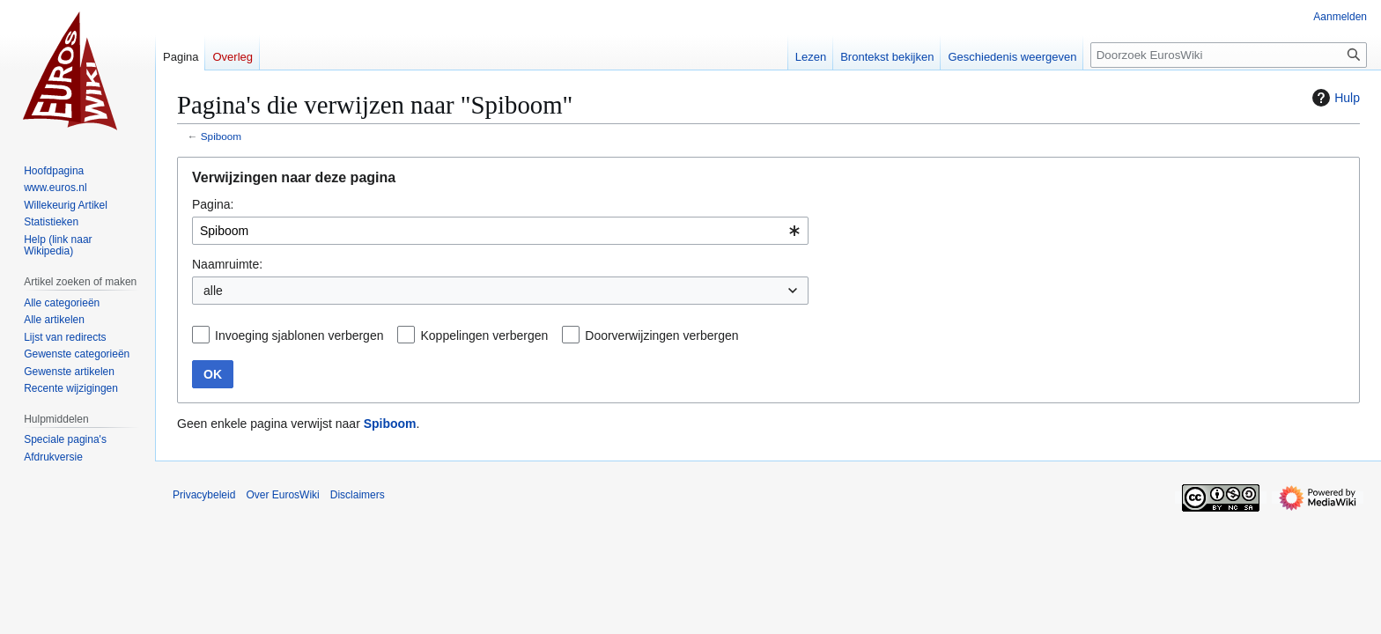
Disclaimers (357, 495)
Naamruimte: (227, 264)
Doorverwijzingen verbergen (661, 335)
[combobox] (500, 231)
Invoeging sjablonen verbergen (299, 335)
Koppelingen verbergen (484, 335)
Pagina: (212, 204)
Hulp (1334, 98)
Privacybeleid (204, 495)
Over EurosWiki (282, 495)
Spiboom (221, 136)
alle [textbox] (213, 291)
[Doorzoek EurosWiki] (1228, 55)
